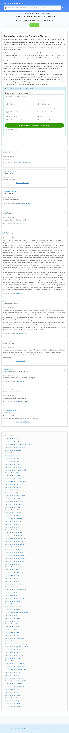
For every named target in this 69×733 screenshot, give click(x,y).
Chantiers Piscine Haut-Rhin (13, 533)
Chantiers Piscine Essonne (12, 513)
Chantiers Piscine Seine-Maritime (14, 666)
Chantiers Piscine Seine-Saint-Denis (15, 669)
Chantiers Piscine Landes (12, 581)
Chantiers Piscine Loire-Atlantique (15, 590)
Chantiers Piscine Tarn (11, 675)
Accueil (21, 13)
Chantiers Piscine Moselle (12, 621)
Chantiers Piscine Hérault (12, 564)
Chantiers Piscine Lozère (12, 601)
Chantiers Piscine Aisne (11, 439)
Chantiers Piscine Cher (11, 484)
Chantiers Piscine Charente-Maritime (15, 481)
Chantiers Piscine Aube (11, 459)
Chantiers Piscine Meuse (12, 615)
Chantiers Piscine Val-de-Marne (14, 686)
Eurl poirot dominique (23, 203)
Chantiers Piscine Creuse (12, 498)
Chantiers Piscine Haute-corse (13, 535)
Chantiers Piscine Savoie (12, 661)
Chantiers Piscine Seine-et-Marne (14, 664)
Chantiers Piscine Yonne (12, 704)
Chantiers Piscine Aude (11, 461)
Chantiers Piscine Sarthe (12, 658)
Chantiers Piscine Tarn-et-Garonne (15, 678)
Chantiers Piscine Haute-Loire (13, 541)
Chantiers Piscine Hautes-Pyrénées (15, 558)
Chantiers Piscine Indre (11, 570)
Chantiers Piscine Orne (11, 632)
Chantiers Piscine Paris (11, 635)
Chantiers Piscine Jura (11, 578)
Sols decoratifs (20, 381)
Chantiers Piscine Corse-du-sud (14, 490)
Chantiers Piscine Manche (12, 607)
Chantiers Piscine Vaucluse (12, 692)
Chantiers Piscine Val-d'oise (13, 684)
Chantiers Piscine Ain (11, 436)
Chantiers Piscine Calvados (12, 473)
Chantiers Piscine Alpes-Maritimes (15, 447)
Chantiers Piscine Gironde (12, 530)
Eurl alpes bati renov (22, 401)
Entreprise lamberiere (23, 422)
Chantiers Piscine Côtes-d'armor (14, 496)
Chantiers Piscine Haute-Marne (14, 544)
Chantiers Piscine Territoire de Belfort (16, 681)
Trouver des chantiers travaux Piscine (38, 13)
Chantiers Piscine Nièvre (12, 624)
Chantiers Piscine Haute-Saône (14, 547)
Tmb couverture (21, 333)
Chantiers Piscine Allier (11, 441)
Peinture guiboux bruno (23, 162)
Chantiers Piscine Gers (11, 527)
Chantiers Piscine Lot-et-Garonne (14, 598)
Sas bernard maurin (22, 183)
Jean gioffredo (20, 223)
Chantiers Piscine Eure (11, 515)
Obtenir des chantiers (13, 3)
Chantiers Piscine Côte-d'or (12, 493)
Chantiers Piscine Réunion (12, 649)
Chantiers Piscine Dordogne (13, 504)
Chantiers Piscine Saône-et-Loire (14, 655)
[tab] (34, 151)
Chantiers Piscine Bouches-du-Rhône (16, 470)
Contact (52, 729)
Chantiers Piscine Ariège (12, 456)
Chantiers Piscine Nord (11, 627)
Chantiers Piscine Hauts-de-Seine (14, 561)
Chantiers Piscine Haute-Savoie (14, 550)
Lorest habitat (20, 361)
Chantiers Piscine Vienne (12, 698)
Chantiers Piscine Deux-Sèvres (13, 501)
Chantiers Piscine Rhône (12, 652)
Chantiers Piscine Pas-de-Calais (14, 638)
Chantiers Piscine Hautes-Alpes (14, 555)
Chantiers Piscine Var (11, 689)
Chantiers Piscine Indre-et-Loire (14, 572)
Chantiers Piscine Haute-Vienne (14, 553)
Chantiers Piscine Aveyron (12, 464)
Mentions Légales (41, 729)
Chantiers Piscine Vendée (12, 695)
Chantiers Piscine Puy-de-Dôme (14, 641)
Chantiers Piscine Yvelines (12, 706)
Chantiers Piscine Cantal (12, 476)
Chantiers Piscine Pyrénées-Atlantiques (16, 644)
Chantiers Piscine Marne (12, 610)
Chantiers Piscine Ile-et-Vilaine (13, 567)
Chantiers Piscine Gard (11, 524)
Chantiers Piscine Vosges (12, 701)
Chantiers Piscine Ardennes (13, 453)
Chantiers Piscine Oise (11, 629)
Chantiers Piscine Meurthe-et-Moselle (16, 612)
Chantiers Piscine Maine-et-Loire (14, 604)
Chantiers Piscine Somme (12, 672)
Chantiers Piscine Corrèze (12, 487)
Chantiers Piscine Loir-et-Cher (13, 584)
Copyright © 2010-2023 (18, 729)
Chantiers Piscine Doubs (12, 507)
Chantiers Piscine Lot (11, 595)
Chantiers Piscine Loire (11, 587)
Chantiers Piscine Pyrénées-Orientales (16, 647)
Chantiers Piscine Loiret (11, 592)
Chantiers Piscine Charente (12, 478)
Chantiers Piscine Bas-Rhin (12, 467)
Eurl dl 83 (19, 293)
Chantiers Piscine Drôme (12, 510)
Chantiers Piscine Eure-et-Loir (13, 518)
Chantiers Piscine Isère (11, 575)
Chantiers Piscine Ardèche (12, 450)
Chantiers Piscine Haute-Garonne (14, 538)
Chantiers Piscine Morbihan (13, 618)
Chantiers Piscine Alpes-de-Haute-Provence (17, 444)
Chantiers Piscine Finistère (12, 521)
